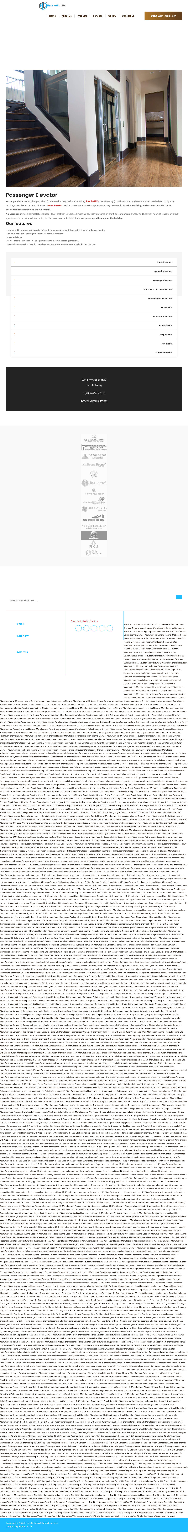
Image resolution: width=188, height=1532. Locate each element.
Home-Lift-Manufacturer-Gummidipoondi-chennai (96, 896)
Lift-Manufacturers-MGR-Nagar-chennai (99, 1056)
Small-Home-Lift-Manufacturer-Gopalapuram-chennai (153, 1422)
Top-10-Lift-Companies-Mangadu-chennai (160, 1491)
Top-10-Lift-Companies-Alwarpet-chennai (72, 1439)
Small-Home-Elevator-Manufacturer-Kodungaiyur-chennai (67, 1345)
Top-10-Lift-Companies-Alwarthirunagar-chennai (112, 1439)
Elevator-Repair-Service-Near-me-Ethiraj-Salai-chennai (98, 795)
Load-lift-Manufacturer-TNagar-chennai (48, 1234)
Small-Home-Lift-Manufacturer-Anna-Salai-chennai (40, 1397)
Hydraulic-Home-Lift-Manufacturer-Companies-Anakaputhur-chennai (58, 917)
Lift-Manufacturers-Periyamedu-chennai (114, 1080)
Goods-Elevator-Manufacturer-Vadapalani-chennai (131, 851)
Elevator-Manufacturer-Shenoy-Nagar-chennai (102, 743)
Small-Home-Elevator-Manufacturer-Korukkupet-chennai (79, 1349)
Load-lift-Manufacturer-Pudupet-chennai (122, 1206)
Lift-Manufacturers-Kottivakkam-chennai (46, 1042)
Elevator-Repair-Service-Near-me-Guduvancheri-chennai (125, 802)
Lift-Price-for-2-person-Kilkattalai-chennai (110, 1119)
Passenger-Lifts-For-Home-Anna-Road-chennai (105, 1296)
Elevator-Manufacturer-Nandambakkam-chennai (93, 708)
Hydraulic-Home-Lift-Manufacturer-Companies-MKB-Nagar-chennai (126, 962)
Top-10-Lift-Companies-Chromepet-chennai (26, 1460)
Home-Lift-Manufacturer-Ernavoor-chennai (49, 889)
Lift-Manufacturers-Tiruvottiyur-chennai (93, 1108)
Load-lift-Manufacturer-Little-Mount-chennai (27, 1167)
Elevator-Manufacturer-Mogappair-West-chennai (21, 704)
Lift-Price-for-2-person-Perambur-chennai (169, 1136)
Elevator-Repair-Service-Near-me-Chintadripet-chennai (91, 784)
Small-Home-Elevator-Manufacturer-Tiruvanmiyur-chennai (136, 1373)
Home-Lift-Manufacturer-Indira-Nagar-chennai (35, 899)
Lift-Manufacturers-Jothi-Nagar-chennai (125, 1039)
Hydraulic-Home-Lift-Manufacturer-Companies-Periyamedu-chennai (77, 990)
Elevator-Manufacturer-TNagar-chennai (122, 753)
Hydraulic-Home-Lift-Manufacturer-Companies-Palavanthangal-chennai (146, 983)
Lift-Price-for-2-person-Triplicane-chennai (37, 1146)
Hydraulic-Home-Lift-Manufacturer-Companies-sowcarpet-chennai (132, 1018)
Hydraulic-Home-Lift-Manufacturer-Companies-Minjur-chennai (68, 962)
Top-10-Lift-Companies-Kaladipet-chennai (67, 1477)
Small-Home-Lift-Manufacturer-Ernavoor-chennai (97, 1418)
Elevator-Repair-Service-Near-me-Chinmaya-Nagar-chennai (41, 784)
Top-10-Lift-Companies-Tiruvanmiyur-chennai (132, 1509)
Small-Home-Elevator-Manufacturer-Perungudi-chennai (53, 1366)
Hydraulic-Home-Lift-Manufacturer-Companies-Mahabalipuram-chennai (61, 952)
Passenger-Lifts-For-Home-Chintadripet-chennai (34, 1310)
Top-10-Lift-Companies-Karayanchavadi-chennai (53, 1481)
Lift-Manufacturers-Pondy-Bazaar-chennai (39, 1084)
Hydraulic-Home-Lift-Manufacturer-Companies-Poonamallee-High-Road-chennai (81, 993)
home (9, 37)
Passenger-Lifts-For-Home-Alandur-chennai (94, 1289)
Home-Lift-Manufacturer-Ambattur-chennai (80, 864)
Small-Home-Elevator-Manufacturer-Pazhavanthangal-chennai (138, 1362)
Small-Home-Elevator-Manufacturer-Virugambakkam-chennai (34, 1383)
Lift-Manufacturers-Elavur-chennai (170, 1035)
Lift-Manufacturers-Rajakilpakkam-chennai (81, 1091)
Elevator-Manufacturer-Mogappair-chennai (123, 701)
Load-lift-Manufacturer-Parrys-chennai (113, 1199)
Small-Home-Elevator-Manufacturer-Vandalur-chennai (23, 1380)
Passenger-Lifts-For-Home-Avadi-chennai (168, 1300)
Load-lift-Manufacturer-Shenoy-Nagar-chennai (33, 1223)
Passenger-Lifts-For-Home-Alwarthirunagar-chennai (39, 1293)
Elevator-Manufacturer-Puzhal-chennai (17, 732)
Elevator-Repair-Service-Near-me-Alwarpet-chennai (45, 763)
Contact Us (128, 15)
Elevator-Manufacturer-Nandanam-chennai (134, 708)
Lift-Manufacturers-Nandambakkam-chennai (136, 1063)
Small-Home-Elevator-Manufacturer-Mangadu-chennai (100, 1352)
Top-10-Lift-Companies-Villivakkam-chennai (71, 1516)
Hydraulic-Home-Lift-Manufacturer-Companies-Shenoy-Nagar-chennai (129, 1014)
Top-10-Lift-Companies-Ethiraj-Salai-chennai (111, 1463)
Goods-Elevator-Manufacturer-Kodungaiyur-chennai (105, 823)
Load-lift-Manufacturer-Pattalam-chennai (149, 1199)
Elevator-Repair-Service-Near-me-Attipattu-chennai (64, 774)
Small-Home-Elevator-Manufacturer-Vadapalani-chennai (105, 1376)
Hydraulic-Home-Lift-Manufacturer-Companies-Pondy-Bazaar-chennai (138, 990)
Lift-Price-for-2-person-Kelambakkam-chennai (38, 1119)
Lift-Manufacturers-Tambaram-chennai (58, 1105)
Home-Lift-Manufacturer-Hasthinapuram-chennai (140, 896)
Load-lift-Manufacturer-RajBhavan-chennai (112, 1213)
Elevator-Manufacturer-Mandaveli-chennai (162, 680)
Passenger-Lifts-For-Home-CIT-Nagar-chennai (61, 1314)
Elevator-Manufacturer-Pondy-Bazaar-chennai (68, 725)
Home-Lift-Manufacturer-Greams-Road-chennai (157, 892)
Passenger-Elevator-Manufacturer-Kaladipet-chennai (62, 1237)
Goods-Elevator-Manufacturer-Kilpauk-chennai (107, 819)
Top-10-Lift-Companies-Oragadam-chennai (64, 1498)
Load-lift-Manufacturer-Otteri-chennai (145, 1195)
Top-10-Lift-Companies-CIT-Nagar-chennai (64, 1460)
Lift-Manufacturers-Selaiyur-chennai (101, 1098)
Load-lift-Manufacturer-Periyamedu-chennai (56, 1202)
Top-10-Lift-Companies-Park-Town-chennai (26, 1502)
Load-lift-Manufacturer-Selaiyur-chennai (139, 1220)
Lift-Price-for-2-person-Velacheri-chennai (42, 1150)
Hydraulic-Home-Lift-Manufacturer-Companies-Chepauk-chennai (124, 934)
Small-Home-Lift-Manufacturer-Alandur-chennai (137, 1387)
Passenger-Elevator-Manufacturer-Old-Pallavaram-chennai (47, 1261)
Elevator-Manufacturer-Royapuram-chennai (50, 739)
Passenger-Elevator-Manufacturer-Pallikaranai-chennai (94, 1265)
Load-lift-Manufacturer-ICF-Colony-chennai (153, 1157)
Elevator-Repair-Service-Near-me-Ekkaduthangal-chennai (147, 791)
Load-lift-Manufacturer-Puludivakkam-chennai (50, 1209)
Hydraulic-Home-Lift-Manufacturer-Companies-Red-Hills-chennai (77, 1007)
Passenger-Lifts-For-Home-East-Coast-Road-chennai (104, 1314)
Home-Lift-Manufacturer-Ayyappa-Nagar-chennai (97, 875)
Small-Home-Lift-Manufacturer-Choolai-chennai (100, 1411)
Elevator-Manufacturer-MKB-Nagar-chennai (84, 701)
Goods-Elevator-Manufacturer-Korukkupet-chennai (95, 826)
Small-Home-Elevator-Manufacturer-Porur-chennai (67, 1369)
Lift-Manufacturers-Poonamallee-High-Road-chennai (117, 1084)
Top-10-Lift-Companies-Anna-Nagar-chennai (128, 1442)
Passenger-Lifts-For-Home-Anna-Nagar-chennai (64, 1296)
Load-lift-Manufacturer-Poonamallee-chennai (33, 1206)
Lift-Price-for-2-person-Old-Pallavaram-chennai (54, 1133)
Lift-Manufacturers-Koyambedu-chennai (158, 1042)
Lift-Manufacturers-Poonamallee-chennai (76, 1084)
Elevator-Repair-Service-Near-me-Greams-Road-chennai (24, 802)
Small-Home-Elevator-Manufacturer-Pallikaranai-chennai (36, 1362)
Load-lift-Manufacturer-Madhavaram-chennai (109, 1167)
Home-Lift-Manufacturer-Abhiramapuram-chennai (127, 857)
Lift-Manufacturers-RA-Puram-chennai (39, 1094)
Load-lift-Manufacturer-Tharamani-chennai (26, 1230)
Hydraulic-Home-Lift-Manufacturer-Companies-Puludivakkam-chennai (82, 997)
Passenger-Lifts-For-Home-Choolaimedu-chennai (159, 1310)
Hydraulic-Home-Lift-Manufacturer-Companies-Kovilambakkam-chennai (50, 941)
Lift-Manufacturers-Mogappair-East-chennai (50, 1060)
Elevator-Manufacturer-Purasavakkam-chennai (163, 729)
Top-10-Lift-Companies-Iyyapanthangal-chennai (129, 1474)
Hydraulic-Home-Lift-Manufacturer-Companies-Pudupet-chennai (145, 993)
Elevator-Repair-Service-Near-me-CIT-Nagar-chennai (143, 788)
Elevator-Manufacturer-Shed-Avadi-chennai (62, 743)
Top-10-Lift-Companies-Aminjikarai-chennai (49, 1442)
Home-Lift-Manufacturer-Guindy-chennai (56, 896)
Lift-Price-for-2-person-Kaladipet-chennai (125, 1112)
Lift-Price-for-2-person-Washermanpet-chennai (49, 1153)
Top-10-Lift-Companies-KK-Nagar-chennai (94, 1484)
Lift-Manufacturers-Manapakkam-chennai (132, 1049)
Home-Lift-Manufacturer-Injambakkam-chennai (77, 899)
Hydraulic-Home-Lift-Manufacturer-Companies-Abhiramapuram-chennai (75, 903)
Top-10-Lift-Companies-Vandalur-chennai (145, 1512)
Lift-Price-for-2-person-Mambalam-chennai (158, 1126)
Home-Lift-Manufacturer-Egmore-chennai (120, 885)
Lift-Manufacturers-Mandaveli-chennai (167, 1049)
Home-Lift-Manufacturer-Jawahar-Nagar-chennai (21, 903)
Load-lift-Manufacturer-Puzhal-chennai (129, 1209)
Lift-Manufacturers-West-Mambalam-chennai (51, 1112)
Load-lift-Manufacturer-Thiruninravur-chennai (65, 1230)
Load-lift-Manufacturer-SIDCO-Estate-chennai (113, 1223)
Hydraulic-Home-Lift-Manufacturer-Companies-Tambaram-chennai (134, 1021)
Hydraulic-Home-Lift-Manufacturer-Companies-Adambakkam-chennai (137, 903)
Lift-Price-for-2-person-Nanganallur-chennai (158, 1129)
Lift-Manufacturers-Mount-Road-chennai (163, 1060)
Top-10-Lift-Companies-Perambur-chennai (107, 1502)
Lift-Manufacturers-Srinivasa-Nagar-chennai (133, 1101)
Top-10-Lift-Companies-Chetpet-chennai (154, 1453)
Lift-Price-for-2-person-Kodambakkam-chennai (75, 1122)
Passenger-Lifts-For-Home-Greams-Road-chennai (21, 1324)
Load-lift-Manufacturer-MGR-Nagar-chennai (101, 1178)
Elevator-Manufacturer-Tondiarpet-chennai (159, 753)
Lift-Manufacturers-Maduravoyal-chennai (56, 1049)
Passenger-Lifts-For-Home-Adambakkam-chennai (161, 1286)
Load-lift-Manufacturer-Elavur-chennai (66, 1157)
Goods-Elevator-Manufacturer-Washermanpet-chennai (81, 857)
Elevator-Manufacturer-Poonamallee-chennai (109, 725)
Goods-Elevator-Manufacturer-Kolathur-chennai (150, 823)
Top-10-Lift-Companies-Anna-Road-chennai (167, 1442)
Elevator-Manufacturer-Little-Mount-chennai (159, 663)
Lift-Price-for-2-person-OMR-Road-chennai (94, 1133)
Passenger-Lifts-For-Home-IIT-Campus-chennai (51, 1328)
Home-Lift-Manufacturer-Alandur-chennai (98, 861)
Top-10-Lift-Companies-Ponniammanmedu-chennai (74, 1505)
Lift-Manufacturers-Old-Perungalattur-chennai (155, 1073)
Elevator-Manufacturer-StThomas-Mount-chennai (160, 746)
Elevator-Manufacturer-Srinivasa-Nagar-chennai (79, 746)
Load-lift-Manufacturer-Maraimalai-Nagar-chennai (121, 1174)
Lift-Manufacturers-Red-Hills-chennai (72, 1094)
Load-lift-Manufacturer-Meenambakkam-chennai (165, 1174)
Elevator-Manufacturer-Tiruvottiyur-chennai (85, 753)
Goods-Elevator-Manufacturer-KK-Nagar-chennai (150, 819)
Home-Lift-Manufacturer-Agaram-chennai (61, 861)
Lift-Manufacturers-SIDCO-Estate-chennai (61, 1101)
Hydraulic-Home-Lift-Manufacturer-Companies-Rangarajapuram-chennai (145, 1004)
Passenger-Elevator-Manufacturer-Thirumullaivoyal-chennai (125, 1275)
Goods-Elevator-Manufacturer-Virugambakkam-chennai (31, 857)
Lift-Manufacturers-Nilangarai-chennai (128, 1070)
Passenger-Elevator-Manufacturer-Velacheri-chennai (57, 1282)
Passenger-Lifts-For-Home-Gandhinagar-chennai (28, 1321)
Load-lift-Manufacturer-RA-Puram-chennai (53, 1216)
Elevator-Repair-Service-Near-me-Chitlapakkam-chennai (140, 784)
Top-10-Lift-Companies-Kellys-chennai (24, 1484)
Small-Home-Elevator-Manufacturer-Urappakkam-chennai (54, 1376)
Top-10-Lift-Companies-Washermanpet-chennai (154, 1516)
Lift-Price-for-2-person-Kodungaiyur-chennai (116, 1122)
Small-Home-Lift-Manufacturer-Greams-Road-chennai (65, 1425)
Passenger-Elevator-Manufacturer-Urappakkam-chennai (90, 1279)
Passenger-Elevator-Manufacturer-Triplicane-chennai (42, 1279)
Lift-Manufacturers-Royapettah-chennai (106, 1094)
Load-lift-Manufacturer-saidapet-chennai (18, 1220)
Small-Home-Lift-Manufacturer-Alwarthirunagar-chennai (87, 1390)
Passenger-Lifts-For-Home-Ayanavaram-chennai (67, 1303)
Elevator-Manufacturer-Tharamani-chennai (95, 750)
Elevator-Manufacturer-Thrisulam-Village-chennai (44, 753)
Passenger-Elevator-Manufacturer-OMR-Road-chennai (97, 1261)
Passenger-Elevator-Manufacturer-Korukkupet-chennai (146, 1251)
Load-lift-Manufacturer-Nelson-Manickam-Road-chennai (32, 1192)
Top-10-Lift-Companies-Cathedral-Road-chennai (78, 1453)
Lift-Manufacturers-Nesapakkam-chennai (50, 1070)
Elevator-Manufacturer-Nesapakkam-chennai (19, 715)
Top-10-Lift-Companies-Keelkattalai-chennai (134, 1481)
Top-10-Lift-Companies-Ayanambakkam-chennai (62, 1450)
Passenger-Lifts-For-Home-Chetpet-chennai (134, 1307)
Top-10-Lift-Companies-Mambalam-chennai (88, 1491)
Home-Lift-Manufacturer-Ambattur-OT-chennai (120, 864)
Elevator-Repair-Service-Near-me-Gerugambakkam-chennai (61, 798)
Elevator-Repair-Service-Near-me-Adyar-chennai (49, 760)
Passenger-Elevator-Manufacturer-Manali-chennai (110, 1254)
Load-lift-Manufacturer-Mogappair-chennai (26, 1181)
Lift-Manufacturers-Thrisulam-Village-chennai (56, 1108)
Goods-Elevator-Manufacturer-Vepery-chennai (127, 854)
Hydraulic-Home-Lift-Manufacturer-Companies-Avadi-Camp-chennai (118, 924)
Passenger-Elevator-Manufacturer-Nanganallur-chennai (120, 1258)
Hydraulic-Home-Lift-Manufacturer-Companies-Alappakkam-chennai (125, 910)
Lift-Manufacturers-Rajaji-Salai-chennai (45, 1091)
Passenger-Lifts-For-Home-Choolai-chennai (118, 1310)
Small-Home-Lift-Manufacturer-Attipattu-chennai (41, 1401)
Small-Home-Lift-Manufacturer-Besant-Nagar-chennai (91, 1404)
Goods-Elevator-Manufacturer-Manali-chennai (51, 830)
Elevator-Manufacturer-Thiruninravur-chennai (134, 750)
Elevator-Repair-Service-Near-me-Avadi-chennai (108, 774)
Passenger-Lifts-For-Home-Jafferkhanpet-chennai (43, 1331)
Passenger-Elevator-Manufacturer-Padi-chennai (49, 1265)
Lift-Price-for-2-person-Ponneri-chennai (91, 1140)
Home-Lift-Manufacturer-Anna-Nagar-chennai (56, 868)
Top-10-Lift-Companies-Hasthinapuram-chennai (146, 1470)
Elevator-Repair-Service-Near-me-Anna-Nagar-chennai (148, 767)
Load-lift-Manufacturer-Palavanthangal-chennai (39, 1199)
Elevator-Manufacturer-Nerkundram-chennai (167, 711)
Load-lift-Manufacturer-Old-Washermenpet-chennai (105, 1195)
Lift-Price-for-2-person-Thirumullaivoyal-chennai (139, 1143)
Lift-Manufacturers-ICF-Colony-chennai (63, 1039)
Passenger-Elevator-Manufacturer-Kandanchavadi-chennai (25, 1241)
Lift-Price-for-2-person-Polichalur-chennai (55, 1140)
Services (97, 15)
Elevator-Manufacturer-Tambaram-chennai (18, 750)
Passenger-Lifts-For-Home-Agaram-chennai (56, 1289)
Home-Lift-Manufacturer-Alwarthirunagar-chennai (38, 864)
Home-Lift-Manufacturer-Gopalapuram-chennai (73, 892)
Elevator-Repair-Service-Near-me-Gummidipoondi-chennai (33, 805)
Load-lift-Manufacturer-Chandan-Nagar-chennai (131, 1153)
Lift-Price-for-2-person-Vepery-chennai (115, 1150)
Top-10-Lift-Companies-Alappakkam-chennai (34, 1439)
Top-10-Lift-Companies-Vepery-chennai (34, 1516)
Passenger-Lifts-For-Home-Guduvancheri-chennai (65, 1324)
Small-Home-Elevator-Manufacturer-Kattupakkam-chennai (33, 1338)
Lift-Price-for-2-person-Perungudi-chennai (18, 1140)
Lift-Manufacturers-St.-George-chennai (170, 1101)
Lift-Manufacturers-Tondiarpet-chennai (161, 1108)
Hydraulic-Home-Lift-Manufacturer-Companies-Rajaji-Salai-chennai (145, 1000)
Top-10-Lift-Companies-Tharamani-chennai (50, 1509)
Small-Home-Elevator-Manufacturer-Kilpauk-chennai (49, 1342)
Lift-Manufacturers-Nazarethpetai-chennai (69, 1066)
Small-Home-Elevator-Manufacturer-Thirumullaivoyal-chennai (83, 1373)
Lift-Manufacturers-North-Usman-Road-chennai (166, 1070)
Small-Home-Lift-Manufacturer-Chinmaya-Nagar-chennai (146, 1408)
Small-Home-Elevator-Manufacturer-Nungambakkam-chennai (114, 1355)
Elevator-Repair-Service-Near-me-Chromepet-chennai (95, 788)
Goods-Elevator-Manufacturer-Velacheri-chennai (85, 854)
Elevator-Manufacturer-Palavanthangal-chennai (131, 718)
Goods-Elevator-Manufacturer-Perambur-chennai (133, 840)
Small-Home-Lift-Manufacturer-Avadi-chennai (83, 1401)
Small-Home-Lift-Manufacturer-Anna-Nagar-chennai (135, 1394)
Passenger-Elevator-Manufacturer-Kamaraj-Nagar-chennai (110, 1237)
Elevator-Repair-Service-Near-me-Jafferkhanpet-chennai (143, 809)
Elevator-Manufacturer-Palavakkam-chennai (91, 718)
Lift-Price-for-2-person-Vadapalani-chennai (114, 1146)
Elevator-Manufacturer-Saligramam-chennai (125, 739)
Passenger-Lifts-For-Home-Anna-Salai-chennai (146, 1296)
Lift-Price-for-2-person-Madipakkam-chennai (119, 1126)
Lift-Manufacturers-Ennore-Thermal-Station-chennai (23, 1039)
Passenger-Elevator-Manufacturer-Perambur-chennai (59, 1268)
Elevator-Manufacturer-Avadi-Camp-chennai (143, 624)
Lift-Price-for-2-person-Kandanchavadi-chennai (60, 1115)
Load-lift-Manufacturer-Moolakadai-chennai (151, 1181)
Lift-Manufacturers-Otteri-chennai (54, 1077)
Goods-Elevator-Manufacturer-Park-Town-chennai (40, 840)
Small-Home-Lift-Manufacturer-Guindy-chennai (158, 1425)
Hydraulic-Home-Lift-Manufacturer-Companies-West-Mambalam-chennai (132, 1032)
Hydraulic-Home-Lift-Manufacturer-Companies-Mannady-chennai (122, 955)
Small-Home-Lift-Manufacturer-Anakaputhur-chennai (88, 1394)
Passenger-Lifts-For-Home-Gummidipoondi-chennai (148, 1324)
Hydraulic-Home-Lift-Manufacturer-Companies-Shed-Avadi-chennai (67, 1014)
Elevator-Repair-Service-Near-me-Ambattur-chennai (143, 763)
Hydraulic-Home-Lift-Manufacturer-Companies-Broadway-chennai (120, 931)
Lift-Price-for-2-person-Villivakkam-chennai (152, 1150)
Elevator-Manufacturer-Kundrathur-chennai (143, 659)
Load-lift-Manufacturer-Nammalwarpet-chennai (91, 1185)
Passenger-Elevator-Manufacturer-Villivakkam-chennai (148, 1282)
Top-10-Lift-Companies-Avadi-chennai (24, 1450)
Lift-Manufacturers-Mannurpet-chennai (91, 1053)
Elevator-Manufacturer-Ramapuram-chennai (36, 736)
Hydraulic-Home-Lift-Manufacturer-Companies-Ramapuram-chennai (83, 1004)
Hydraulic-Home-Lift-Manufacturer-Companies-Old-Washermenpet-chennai (153, 979)
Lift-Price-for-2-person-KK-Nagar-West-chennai (34, 1122)
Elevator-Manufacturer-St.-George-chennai (119, 746)
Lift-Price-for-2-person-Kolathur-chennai (154, 1122)
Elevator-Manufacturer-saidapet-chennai (87, 739)
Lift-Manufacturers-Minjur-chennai (132, 1056)
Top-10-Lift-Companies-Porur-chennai (113, 1505)
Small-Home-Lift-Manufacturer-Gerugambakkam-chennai (105, 1422)
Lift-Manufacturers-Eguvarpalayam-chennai (135, 1035)
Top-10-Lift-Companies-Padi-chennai (136, 1498)
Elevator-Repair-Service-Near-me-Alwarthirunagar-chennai (94, 763)
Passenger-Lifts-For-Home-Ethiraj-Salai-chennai (125, 1317)
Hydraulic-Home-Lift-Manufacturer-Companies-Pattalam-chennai (131, 986)
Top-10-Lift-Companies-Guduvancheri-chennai (27, 1470)
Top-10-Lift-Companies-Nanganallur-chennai (90, 1495)
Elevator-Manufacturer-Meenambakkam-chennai (153, 692)
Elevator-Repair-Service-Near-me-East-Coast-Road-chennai (51, 791)
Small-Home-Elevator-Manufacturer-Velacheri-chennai (72, 1380)
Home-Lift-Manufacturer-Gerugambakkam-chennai (29, 892)
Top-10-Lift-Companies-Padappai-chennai (101, 1498)
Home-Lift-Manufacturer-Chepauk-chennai (79, 878)
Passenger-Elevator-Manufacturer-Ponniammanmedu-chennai (62, 1272)
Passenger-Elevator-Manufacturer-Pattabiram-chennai (157, 1272)
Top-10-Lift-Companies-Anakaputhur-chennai (88, 1442)
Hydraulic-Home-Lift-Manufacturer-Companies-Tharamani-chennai (70, 1025)
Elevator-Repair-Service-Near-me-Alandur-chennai (138, 760)
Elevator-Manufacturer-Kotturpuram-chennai (151, 650)
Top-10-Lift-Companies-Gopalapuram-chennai (93, 1467)
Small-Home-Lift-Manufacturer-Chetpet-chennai (99, 1408)
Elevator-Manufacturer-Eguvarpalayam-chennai (144, 631)
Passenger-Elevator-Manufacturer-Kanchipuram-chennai (161, 1237)
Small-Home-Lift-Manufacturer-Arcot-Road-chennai (85, 1397)
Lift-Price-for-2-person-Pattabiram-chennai (19, 1143)
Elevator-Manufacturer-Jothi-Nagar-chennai (150, 642)
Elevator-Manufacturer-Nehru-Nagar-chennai (78, 711)
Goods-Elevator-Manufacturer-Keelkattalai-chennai (160, 816)
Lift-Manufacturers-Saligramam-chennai (24, 1098)
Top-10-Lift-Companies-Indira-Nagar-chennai (47, 1474)
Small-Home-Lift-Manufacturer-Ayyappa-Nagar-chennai (43, 1404)
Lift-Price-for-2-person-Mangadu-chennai (44, 1129)
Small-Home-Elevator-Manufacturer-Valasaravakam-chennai (156, 1376)
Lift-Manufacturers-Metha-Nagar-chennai (25, 1056)
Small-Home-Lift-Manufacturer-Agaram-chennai (95, 1387)
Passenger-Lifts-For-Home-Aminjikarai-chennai (165, 1293)
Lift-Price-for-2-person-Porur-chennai (170, 1140)
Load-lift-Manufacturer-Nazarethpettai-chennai (129, 1188)
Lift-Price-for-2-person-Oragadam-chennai (132, 1133)
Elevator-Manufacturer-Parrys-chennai (16, 722)
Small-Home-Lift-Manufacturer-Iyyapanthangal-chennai (71, 1432)
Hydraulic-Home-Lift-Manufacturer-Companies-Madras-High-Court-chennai (116, 948)
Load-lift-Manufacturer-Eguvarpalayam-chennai (28, 1157)
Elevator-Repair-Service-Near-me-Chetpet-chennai (136, 781)
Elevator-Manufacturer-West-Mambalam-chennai (52, 756)
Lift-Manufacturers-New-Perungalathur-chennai (90, 1070)
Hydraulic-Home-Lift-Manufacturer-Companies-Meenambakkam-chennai (66, 958)
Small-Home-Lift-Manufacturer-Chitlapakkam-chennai (55, 1411)
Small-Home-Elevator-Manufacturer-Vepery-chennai (119, 1380)
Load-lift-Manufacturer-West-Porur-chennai (19, 1237)
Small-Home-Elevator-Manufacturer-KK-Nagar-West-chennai (147, 1342)
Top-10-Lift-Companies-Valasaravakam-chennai (106, 1512)
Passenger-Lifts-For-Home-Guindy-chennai (106, 1324)
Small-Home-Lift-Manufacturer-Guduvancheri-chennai (113, 1425)
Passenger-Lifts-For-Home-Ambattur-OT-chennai (123, 1293)
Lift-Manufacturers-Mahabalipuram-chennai (94, 1049)
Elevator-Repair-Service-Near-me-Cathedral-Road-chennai (42, 781)
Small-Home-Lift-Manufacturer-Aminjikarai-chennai (42, 1394)
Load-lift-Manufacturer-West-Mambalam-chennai (164, 1234)
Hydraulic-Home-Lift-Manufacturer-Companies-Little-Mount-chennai (106, 945)
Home (52, 15)
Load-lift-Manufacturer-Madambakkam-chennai (68, 1167)
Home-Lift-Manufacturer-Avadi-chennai (151, 871)
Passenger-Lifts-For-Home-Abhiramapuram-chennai (117, 1286)
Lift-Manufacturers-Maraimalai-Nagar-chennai (129, 1053)
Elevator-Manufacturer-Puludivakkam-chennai (122, 729)
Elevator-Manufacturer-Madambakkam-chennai (155, 664)
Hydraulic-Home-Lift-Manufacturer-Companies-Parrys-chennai (75, 986)
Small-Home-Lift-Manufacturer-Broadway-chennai (138, 1404)
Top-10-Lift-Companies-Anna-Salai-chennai (19, 1446)
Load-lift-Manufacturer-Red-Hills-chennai (91, 1216)
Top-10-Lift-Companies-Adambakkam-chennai (70, 1436)
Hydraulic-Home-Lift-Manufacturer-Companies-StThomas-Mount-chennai (73, 1021)
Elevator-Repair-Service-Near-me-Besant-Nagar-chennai (124, 777)
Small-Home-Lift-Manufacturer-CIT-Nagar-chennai (53, 1415)
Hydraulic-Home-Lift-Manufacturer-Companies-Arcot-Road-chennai (57, 920)
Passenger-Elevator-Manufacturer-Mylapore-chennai (73, 1258)
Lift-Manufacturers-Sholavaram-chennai (24, 1101)
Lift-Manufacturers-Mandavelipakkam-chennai (20, 1053)
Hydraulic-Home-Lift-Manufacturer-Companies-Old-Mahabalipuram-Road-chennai (84, 979)
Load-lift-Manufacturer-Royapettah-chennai (128, 1216)
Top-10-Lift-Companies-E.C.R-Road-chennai (102, 1460)
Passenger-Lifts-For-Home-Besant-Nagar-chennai (154, 1303)
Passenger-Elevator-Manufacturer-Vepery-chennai (102, 1282)
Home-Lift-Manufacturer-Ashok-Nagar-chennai (74, 871)
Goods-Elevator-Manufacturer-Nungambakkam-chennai (99, 833)
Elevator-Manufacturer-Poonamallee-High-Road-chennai (154, 725)
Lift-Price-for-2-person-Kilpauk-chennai (146, 1119)
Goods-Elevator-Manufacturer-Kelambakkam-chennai (23, 819)
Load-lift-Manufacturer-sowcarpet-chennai (153, 1223)
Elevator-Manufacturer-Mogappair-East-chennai (163, 701)
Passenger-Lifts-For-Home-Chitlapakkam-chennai (77, 1310)
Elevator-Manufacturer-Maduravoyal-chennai (151, 673)
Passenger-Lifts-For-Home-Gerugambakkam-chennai (73, 1321)
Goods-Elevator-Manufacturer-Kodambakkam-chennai (58, 823)
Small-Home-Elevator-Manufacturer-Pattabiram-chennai (114, 1369)
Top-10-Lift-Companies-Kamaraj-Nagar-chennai (106, 1477)
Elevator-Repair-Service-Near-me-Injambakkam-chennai (43, 809)
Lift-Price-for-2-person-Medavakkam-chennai (82, 1129)
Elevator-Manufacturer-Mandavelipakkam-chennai (146, 683)
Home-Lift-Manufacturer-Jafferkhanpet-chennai (163, 899)
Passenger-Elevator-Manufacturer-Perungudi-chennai (105, 1268)
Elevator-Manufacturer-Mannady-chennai (150, 685)
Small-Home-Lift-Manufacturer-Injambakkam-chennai (23, 1432)
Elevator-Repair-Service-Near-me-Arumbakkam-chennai (152, 770)
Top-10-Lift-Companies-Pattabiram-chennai (149, 1505)
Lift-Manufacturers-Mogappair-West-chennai (90, 1060)
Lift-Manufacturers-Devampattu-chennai (98, 1035)
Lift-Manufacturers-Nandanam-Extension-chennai (29, 1066)
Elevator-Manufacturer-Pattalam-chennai (52, 722)
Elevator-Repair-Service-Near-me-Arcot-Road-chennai (103, 770)
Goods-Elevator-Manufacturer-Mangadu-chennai (92, 830)
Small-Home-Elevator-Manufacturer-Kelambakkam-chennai (135, 1338)
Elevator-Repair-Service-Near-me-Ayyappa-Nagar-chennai (73, 777)
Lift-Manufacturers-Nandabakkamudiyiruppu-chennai (93, 1063)
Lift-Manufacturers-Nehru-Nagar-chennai (107, 1066)
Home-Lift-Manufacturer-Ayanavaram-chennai (55, 875)
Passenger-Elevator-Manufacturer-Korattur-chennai (99, 1251)
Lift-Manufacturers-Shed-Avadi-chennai (135, 1098)
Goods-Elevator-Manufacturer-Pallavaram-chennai (146, 833)
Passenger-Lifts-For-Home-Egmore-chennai (147, 1314)
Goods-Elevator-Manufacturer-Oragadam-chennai (52, 837)
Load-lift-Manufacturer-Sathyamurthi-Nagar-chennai (98, 1220)
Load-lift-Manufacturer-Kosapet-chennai (119, 1160)
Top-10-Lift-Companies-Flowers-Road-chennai (151, 1463)
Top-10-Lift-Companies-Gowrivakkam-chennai (134, 1467)
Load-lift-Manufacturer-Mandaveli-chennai (134, 1171)
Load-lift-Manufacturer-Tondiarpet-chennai (85, 1234)
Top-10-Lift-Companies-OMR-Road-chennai (26, 1498)
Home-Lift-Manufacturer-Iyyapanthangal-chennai (119, 899)
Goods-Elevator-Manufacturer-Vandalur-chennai (42, 854)
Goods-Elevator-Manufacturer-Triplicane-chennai (40, 851)
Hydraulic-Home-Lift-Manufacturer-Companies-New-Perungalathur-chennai (75, 976)
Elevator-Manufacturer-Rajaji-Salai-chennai (101, 732)
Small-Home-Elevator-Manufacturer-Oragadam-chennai (81, 1359)
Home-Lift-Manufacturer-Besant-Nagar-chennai (140, 875)
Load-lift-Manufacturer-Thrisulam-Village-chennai (150, 1230)
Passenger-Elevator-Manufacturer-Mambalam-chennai (64, 1254)
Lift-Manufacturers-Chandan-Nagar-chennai (60, 1035)
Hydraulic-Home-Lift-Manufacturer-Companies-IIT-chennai (53, 938)
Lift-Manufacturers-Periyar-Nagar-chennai (150, 1080)
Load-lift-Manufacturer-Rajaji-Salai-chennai (32, 1213)
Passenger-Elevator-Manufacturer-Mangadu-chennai (155, 1254)
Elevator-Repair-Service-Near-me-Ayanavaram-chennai (24, 777)
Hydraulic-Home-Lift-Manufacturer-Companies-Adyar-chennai (69, 906)
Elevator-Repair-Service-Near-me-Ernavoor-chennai (52, 795)
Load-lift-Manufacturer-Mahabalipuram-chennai (53, 1171)
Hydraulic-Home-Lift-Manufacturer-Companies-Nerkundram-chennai (138, 972)
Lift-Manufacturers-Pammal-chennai (120, 1077)
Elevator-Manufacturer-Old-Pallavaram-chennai (106, 715)
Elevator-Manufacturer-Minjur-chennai (48, 701)
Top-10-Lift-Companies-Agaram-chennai (142, 1436)
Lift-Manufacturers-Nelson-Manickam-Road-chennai (148, 1066)
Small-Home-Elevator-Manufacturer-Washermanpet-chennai (88, 1383)
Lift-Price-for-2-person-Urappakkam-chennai (75, 1146)
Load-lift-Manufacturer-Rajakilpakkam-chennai (72, 1213)
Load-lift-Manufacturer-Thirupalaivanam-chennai (107, 1230)
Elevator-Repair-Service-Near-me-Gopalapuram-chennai (111, 798)
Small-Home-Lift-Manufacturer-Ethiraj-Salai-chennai (141, 1418)
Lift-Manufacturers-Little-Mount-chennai (82, 1045)
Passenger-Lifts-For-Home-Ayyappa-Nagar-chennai (110, 1303)
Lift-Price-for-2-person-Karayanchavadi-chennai (102, 1115)
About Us (67, 15)
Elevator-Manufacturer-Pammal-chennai (170, 718)
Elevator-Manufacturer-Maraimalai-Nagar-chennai (152, 690)
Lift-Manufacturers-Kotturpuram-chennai (83, 1042)
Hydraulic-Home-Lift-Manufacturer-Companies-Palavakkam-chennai (84, 983)
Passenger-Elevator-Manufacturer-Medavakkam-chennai (24, 1258)
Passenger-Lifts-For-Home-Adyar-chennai (18, 1289)
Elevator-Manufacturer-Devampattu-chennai (164, 628)
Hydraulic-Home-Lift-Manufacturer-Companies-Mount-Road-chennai (118, 965)
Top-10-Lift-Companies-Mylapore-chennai (52, 1495)
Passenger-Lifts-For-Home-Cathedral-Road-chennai (53, 1307)
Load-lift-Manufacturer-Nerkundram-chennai (76, 1192)
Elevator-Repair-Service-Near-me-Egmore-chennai (100, 791)
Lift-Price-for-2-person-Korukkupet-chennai (80, 1126)
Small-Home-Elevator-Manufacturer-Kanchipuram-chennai (59, 1334)
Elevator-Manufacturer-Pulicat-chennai (84, 729)
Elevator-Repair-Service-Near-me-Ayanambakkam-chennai (155, 774)
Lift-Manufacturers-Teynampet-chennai (93, 1105)
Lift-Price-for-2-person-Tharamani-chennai (98, 1143)
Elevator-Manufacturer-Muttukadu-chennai (141, 704)
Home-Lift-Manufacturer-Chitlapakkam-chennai (56, 882)
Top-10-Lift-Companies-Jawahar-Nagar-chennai (28, 1477)
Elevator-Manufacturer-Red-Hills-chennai (154, 736)
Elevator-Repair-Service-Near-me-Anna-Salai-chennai (56, 770)
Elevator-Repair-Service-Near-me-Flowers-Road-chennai (147, 795)
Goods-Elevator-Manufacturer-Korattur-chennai (52, 826)
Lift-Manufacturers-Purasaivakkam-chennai (119, 1087)
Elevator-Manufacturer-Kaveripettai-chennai (151, 643)
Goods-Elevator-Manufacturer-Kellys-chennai (67, 819)
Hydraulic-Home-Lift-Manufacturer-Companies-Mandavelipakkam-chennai (60, 955)
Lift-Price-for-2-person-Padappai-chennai (169, 1133)
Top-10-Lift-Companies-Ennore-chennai (38, 1463)
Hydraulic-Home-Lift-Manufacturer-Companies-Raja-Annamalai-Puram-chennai (81, 1000)
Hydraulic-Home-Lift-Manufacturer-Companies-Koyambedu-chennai (113, 941)
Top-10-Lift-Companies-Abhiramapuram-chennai (28, 1436)
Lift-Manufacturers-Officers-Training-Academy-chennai (24, 1073)
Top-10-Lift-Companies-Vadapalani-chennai (66, 1512)
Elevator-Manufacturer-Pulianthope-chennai (47, 729)
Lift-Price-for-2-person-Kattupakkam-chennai (143, 1115)
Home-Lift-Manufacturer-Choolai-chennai (96, 882)
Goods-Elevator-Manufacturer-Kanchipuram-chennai (151, 812)
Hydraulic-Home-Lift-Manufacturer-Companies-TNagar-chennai (130, 1028)
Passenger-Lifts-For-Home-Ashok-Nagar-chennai (88, 1300)
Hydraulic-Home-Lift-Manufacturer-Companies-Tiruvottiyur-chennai (72, 1028)
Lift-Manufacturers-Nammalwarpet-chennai (50, 1063)
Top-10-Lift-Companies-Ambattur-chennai (152, 1439)
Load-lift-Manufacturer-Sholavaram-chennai (73, 1223)
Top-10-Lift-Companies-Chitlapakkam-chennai (93, 1456)
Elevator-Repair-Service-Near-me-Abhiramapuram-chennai (138, 756)
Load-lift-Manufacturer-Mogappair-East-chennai (67, 1181)
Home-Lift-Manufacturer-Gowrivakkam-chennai (115, 892)
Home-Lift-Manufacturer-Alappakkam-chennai (137, 861)
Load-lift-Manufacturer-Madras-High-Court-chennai (152, 1167)
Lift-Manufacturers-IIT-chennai (94, 1039)
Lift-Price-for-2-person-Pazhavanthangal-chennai (129, 1136)
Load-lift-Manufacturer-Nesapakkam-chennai (116, 1192)
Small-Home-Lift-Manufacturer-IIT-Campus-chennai (115, 1429)
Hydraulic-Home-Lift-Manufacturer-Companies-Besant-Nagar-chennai (59, 931)
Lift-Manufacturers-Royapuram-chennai (141, 1094)
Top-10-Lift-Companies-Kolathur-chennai (79, 1488)
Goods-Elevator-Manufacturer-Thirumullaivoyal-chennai (125, 847)
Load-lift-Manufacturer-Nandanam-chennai (41, 1188)
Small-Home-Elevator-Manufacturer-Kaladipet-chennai (134, 1331)
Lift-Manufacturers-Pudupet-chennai (157, 1084)
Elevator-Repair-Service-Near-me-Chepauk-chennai (90, 781)
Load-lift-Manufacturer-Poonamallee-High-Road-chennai (79, 1206)
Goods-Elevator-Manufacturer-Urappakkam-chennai (85, 851)
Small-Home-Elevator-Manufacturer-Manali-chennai (53, 1352)
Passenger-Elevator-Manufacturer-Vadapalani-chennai (139, 1279)
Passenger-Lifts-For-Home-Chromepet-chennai (20, 1314)
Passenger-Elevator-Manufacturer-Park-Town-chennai (142, 1265)
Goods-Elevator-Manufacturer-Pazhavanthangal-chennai (87, 840)
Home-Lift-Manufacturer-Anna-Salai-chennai (136, 868)
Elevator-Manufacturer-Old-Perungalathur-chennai (149, 715)
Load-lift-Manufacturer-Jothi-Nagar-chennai (42, 1160)
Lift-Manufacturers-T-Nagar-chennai (127, 1108)
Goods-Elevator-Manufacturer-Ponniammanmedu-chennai (127, 844)
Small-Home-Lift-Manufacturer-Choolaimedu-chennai (145, 1411)
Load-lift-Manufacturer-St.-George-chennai (53, 1227)
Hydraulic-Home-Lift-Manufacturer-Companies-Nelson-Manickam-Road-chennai (72, 972)
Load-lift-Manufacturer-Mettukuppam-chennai (61, 1178)
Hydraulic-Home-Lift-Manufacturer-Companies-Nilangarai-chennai (138, 976)
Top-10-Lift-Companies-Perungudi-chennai (144, 1502)
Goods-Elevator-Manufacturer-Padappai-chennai (95, 837)
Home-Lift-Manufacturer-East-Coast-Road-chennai (79, 885)
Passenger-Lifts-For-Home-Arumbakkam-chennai (45, 1300)
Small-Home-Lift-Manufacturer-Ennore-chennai (54, 1418)
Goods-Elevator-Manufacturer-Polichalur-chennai (38, 844)
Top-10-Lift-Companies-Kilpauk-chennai (58, 1484)
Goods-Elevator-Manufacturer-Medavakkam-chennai (138, 830)
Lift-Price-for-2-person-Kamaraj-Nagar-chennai (163, 1112)
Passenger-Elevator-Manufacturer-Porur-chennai (111, 1272)
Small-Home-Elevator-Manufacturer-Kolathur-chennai (116, 1345)
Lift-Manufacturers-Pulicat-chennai (47, 1087)
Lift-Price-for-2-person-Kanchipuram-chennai (19, 1115)
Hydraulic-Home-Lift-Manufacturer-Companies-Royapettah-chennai (136, 1007)
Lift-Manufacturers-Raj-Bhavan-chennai (117, 1091)
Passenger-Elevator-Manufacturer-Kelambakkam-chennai (43, 1244)
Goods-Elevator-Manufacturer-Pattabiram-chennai (29, 847)
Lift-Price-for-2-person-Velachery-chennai (79, 1150)
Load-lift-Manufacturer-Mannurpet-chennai (80, 1174)
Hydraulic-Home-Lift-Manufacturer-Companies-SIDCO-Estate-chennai (71, 1018)
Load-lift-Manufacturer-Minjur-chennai (138, 1178)
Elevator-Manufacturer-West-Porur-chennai (93, 756)
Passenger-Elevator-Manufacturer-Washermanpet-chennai (68, 1286)
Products (82, 15)
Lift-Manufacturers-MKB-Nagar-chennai (165, 1056)
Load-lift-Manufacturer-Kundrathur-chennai (133, 1164)
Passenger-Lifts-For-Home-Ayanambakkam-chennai (22, 1303)
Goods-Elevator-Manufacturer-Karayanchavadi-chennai (66, 816)
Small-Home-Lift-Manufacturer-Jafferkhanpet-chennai (120, 1432)
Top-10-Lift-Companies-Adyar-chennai (107, 1436)
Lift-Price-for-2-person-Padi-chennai (16, 1136)
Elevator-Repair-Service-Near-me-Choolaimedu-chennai (47, 788)
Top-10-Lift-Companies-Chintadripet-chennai (52, 1456)
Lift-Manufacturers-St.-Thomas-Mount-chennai (20, 1105)
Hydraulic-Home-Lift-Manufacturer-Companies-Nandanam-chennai (121, 969)
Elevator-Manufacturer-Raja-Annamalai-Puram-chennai (58, 732)
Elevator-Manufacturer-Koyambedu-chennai (164, 655)
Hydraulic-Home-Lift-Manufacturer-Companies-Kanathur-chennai (46, 945)
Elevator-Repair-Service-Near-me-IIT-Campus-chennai (133, 805)
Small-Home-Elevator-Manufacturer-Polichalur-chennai (102, 1366)
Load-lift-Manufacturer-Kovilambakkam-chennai (53, 1164)
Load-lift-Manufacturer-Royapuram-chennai (167, 1216)
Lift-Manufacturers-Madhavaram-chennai (158, 1045)
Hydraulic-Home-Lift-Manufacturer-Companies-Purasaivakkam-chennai (144, 997)
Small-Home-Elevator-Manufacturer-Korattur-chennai (30, 1349)
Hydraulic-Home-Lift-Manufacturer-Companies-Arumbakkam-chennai (118, 920)
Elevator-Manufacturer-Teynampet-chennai (57, 750)
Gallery (112, 15)
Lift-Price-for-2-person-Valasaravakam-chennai (154, 1146)
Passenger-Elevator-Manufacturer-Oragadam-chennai (145, 1261)
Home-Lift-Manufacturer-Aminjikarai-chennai (161, 864)
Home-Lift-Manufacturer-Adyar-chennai (24, 861)
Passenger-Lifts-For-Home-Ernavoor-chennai (84, 1317)
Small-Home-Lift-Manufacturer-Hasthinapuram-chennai (69, 1429)
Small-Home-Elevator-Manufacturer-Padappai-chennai (130, 1359)
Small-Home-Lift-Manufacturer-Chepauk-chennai (55, 1408)
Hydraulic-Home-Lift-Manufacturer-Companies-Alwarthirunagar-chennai (58, 913)
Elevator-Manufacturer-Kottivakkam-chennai (150, 648)
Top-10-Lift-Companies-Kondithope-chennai (116, 1488)
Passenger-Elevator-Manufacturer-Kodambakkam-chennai (93, 1248)
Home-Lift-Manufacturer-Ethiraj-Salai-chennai (89, 889)
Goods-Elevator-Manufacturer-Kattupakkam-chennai (114, 816)
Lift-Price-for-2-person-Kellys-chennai (75, 1119)
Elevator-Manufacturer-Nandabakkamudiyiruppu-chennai (47, 708)
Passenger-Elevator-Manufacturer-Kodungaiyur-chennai (143, 1248)
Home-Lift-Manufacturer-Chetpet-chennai (117, 878)
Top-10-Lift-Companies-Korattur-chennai (154, 1488)
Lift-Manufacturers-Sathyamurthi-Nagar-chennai (64, 1098)
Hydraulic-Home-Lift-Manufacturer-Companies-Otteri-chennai (27, 983)
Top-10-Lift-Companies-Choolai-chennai (130, 1456)
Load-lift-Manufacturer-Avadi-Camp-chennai (90, 1153)
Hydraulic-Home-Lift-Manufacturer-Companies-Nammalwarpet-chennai (59, 969)
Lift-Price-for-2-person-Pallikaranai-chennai (51, 1136)
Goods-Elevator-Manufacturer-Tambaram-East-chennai (76, 847)
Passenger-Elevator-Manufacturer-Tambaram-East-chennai (25, 1275)
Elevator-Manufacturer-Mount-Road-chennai (102, 704)
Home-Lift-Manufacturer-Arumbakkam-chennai (33, 871)
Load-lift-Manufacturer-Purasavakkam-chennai (91, 1209)
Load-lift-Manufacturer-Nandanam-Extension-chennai (84, 1188)
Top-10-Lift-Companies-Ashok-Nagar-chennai (137, 1446)
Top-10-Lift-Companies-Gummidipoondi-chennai (104, 1470)
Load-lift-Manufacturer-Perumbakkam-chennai (137, 1202)
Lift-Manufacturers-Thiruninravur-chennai (163, 1105)
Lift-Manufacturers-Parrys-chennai (152, 1077)
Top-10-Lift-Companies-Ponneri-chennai (34, 1505)
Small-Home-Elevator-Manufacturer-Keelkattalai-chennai (84, 1338)
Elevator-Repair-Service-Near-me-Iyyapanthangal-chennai (93, 809)
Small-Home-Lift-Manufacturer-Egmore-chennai (141, 1415)
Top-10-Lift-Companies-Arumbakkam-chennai (96, 1446)
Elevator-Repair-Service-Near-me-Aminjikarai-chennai (51, 767)
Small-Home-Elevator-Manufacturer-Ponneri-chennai (150, 1366)
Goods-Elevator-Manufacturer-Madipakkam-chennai (141, 826)
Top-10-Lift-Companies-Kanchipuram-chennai (147, 1477)
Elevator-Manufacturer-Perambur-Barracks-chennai (92, 722)
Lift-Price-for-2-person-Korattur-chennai (42, 1126)
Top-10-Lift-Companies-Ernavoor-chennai (74, 1463)
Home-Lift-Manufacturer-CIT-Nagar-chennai (37, 885)
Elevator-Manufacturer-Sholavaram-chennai (142, 743)
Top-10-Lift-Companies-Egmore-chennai (138, 1460)
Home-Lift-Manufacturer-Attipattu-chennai (115, 871)
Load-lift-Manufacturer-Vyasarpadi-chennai (123, 1234)
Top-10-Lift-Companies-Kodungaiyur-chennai (41, 1488)
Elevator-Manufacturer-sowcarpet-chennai (38, 746)
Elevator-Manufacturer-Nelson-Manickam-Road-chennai (122, 711)
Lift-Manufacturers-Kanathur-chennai (47, 1045)
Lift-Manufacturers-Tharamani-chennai (128, 1105)
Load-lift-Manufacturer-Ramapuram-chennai (150, 1213)
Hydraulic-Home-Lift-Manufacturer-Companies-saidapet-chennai (69, 1011)
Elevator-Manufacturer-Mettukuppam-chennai (157, 697)
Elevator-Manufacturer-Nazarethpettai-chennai (37, 711)
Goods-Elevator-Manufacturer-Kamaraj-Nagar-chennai (103, 812)
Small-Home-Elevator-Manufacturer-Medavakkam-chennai (150, 1352)
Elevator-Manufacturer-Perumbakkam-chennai (27, 725)
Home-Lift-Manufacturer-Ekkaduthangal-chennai (160, 885)
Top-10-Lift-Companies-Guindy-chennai (65, 1470)
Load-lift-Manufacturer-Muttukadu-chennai (51, 1185)
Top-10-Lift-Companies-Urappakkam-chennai (27, 1512)
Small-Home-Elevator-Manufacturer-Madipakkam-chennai (130, 1349)
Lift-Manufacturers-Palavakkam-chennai (86, 1077)
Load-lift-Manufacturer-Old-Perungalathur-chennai (59, 1195)
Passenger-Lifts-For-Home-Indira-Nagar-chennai (93, 1328)
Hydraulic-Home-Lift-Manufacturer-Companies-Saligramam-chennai (128, 1011)
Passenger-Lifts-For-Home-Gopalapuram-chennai (118, 1321)
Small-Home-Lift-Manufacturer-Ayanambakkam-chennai (128, 1401)
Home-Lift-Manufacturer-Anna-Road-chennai (96, 868)
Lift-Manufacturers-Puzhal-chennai (154, 1087)
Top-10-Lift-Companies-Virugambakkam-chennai (111, 1516)
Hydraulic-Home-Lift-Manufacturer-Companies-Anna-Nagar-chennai (119, 917)
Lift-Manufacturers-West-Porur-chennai (89, 1112)
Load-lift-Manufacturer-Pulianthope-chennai (160, 1206)
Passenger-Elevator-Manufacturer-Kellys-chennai (90, 1244)
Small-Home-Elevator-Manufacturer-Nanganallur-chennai (62, 1355)
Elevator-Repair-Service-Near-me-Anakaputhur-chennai (99, 767)
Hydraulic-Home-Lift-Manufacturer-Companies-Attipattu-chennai (58, 924)
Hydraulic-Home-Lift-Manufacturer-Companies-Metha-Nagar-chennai (128, 958)
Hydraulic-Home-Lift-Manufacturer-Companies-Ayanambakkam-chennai (55, 927)
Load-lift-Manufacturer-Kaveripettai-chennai (81, 1160)
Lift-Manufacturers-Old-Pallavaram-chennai (115, 1073)
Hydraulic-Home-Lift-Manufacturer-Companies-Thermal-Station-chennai (131, 1025)
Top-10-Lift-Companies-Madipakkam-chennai (48, 1491)
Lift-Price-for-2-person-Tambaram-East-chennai (59, 1143)
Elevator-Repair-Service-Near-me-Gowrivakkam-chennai (161, 798)
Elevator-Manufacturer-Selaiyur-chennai (24, 743)
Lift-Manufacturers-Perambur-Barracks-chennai (75, 1080)
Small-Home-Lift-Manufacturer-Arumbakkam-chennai (132, 1397)
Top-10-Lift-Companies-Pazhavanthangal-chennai (67, 1502)
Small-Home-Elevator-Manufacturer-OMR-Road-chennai (31, 1359)
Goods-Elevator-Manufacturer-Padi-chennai (137, 837)
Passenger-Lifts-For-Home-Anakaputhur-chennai (21, 1296)
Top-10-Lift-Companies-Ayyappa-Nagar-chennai (144, 1450)
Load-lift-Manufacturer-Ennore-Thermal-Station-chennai (108, 1157)
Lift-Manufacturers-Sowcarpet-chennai (97, 1101)
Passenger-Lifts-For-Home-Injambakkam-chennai (136, 1328)
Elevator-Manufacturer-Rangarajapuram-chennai (77, 736)
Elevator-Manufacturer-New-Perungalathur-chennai (62, 715)
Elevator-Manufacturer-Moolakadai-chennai (62, 704)
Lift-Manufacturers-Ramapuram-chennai (152, 1091)
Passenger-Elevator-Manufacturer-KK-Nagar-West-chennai (42, 1248)
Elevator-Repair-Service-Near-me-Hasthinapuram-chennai (84, 805)
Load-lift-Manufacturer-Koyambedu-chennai (94, 1164)
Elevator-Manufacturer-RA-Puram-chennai (117, 736)
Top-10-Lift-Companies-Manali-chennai (124, 1491)
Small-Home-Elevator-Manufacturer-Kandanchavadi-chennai (111, 1334)
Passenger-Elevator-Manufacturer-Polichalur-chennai (153, 1268)
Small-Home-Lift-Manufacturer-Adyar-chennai (53, 1387)
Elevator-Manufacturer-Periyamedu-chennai (135, 722)
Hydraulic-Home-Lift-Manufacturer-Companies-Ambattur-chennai (119, 913)
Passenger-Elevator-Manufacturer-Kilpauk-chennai (134, 1244)
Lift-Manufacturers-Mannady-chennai (57, 1053)
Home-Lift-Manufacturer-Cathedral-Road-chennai (38, 878)
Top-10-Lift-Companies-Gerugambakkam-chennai (51, 1467)
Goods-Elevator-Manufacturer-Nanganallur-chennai (51, 833)
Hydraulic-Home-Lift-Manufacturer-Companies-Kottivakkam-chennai (110, 938)
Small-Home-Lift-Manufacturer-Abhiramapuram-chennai (139, 1383)
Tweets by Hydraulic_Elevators (84, 621)
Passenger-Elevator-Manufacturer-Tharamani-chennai (75, 1275)
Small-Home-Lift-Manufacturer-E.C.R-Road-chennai (97, 1415)
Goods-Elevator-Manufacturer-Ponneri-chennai (81, 844)
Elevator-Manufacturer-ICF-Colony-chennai (142, 638)
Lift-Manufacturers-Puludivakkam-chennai (81, 1087)
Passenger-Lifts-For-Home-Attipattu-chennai (130, 1300)
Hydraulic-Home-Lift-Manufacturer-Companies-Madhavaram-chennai (52, 948)
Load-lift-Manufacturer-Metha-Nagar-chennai (20, 1178)
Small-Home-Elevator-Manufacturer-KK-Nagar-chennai (96, 1342)
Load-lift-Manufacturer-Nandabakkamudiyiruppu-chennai (138, 1185)
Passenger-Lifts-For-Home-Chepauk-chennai (95, 1307)
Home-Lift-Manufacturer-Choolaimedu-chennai (135, 882)
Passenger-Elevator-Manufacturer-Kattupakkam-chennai (128, 1241)
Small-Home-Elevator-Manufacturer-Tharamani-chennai (31, 1373)
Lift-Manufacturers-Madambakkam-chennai (120, 1045)
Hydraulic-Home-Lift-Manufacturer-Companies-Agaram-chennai (66, 910)
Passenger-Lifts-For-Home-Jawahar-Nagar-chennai (87, 1331)
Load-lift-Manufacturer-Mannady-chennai (42, 1174)
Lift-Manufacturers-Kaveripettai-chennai (161, 1039)
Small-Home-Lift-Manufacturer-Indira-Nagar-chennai (162, 1429)
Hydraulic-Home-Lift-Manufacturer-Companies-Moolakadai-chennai (58, 965)
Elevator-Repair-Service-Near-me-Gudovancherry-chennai (74, 802)
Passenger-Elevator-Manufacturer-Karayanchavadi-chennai (77, 1241)
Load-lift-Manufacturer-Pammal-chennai (78, 1199)
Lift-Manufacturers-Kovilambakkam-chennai (120, 1042)
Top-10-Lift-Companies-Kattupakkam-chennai (94, 1481)
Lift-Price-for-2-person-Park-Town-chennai (89, 1136)
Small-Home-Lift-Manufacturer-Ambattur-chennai (134, 1390)
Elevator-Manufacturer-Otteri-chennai (54, 718)
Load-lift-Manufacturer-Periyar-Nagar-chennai (97, 1202)
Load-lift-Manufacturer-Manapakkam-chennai (95, 1171)
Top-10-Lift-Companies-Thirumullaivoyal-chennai (91, 1509)
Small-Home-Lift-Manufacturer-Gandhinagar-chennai (56, 1422)
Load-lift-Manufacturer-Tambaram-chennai (135, 1227)
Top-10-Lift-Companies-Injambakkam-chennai (88, 1474)
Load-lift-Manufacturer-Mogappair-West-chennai (110, 1181)
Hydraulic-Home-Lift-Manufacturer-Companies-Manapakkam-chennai (123, 952)
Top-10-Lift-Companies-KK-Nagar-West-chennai (134, 1484)
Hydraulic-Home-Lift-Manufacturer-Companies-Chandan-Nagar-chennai (63, 934)
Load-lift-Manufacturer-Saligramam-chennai (55, 1220)
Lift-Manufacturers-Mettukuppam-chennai (62, 1056)
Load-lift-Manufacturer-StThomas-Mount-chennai (94, 1227)
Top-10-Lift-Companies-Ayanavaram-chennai (103, 1450)
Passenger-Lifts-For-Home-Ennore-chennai (45, 1317)
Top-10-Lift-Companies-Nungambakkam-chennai (131, 1495)
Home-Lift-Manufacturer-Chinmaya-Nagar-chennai (158, 878)
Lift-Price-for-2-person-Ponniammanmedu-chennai (131, 1140)
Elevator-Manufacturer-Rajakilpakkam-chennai (141, 732)
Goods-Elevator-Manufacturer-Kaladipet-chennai (58, 812)
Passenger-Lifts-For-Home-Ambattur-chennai (82, 1293)
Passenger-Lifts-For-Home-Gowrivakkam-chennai (161, 1321)
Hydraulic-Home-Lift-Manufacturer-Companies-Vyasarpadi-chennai (70, 1032)
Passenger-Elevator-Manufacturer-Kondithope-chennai (52, 1251)
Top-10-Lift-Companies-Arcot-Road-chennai (57, 1446)
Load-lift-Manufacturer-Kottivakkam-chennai (157, 1160)
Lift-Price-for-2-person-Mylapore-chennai (120, 1129)
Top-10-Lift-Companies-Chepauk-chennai (118, 1453)
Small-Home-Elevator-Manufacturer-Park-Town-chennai (86, 1362)
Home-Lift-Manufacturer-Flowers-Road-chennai (130, 889)
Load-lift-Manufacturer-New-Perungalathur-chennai (159, 1192)
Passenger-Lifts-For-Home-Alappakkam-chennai (135, 1289)
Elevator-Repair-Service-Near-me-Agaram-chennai (93, 760)
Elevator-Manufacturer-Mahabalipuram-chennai (151, 675)
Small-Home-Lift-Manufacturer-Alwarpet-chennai (40, 1390)
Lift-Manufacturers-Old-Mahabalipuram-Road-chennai (72, 1073)
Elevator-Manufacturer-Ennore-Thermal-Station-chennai (161, 635)
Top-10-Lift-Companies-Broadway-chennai (38, 1453)
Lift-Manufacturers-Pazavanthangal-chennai (35, 1080)
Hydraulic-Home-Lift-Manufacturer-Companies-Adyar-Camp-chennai (127, 906)
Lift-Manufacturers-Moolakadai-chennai (127, 1060)
